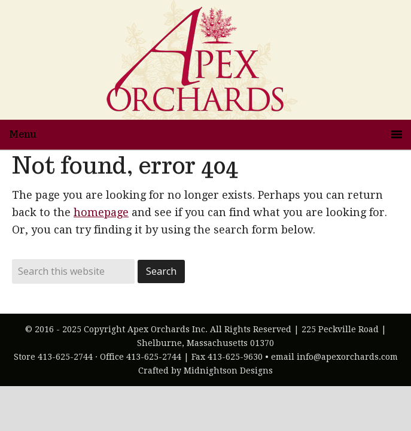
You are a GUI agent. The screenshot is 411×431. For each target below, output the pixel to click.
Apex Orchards (206, 60)
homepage (101, 212)
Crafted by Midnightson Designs (205, 370)
